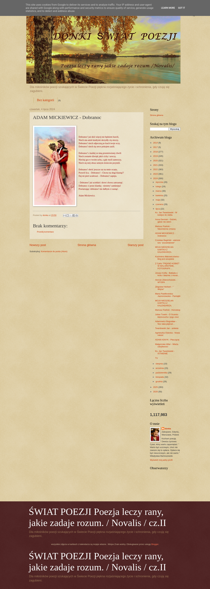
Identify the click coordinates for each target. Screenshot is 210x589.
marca (159, 191)
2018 (155, 152)
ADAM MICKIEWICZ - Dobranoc (165, 234)
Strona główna (87, 245)
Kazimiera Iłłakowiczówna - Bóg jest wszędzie (167, 257)
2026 (155, 391)
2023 (155, 174)
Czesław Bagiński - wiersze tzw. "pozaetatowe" (167, 241)
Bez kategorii (45, 100)
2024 (155, 178)
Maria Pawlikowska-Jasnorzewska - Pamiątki (167, 294)
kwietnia (160, 195)
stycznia (160, 182)
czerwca (160, 204)
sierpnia (159, 363)
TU (156, 358)
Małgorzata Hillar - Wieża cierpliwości (166, 345)
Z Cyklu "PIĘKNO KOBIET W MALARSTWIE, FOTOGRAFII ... (167, 266)
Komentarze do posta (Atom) (54, 251)
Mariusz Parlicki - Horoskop (167, 310)
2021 (155, 165)
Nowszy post (38, 245)
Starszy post (136, 245)
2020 (155, 160)
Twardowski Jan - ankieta (166, 328)
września (160, 368)
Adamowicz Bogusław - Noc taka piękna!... (165, 322)
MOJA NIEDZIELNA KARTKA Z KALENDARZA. (164, 249)
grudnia (159, 381)
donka (168, 428)
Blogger (154, 544)
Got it (181, 8)
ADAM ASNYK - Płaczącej (167, 339)
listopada (160, 377)
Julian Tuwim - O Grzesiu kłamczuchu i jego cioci (167, 315)
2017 (155, 147)
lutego (159, 186)
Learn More (168, 8)
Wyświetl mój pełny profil (161, 460)
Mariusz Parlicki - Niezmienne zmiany (165, 227)
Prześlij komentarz (45, 232)
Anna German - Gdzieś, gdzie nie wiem (166, 220)
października (162, 372)
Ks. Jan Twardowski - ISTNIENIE (165, 352)
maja (158, 200)
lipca (158, 209)
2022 (155, 169)
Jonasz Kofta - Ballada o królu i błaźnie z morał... (167, 274)
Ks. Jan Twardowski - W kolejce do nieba (166, 213)
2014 (155, 143)
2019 (155, 156)
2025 (155, 387)
